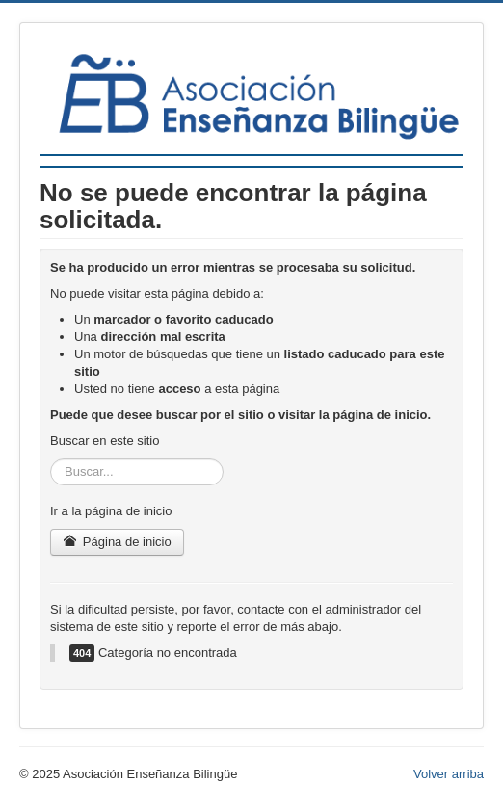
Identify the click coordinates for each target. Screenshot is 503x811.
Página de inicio (117, 542)
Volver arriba (448, 774)
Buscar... (50, 458)
